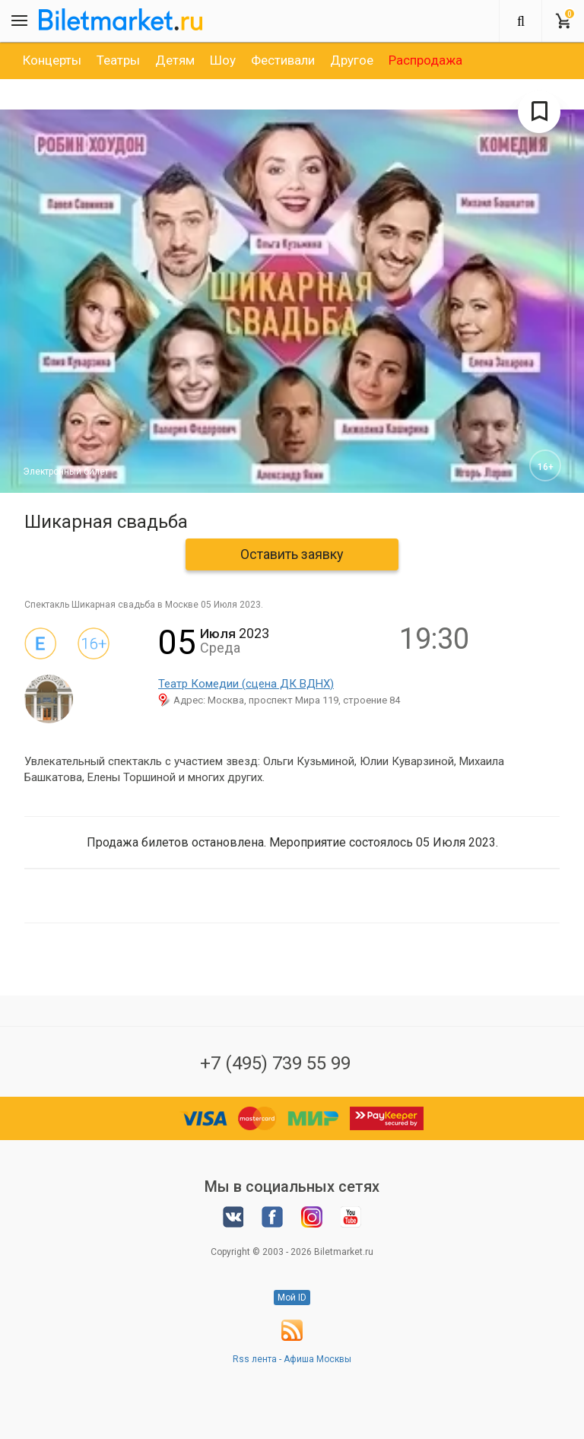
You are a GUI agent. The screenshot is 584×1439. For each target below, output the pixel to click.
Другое (351, 60)
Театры (118, 60)
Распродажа (425, 60)
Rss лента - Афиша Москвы (292, 1359)
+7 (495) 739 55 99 (275, 1063)
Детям (175, 60)
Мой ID (292, 1297)
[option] (52, 60)
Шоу (223, 60)
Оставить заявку (292, 554)
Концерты (52, 60)
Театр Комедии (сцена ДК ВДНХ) (246, 684)
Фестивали (283, 60)
